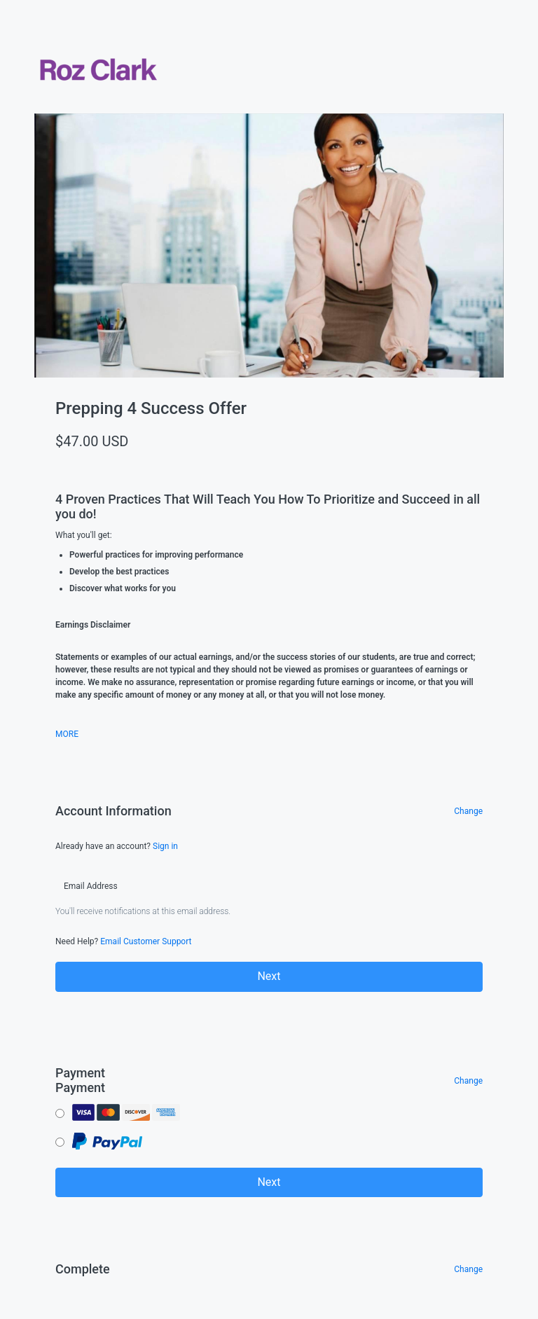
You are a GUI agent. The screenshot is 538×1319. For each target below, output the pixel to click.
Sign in (165, 846)
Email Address (91, 886)
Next (268, 976)
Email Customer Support (145, 941)
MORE (66, 734)
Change (468, 811)
